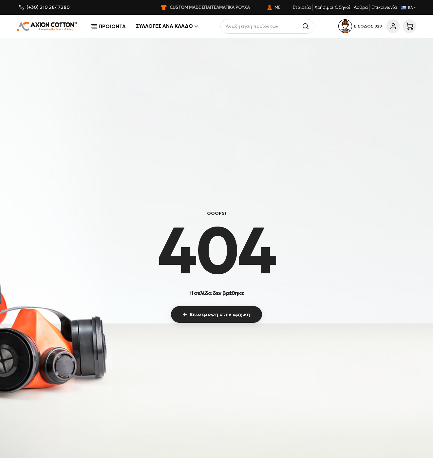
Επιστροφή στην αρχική (216, 314)
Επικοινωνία (384, 7)
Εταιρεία (302, 7)
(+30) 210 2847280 (48, 7)
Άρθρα (361, 7)
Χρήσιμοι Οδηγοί (332, 7)
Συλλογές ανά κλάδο (167, 26)
